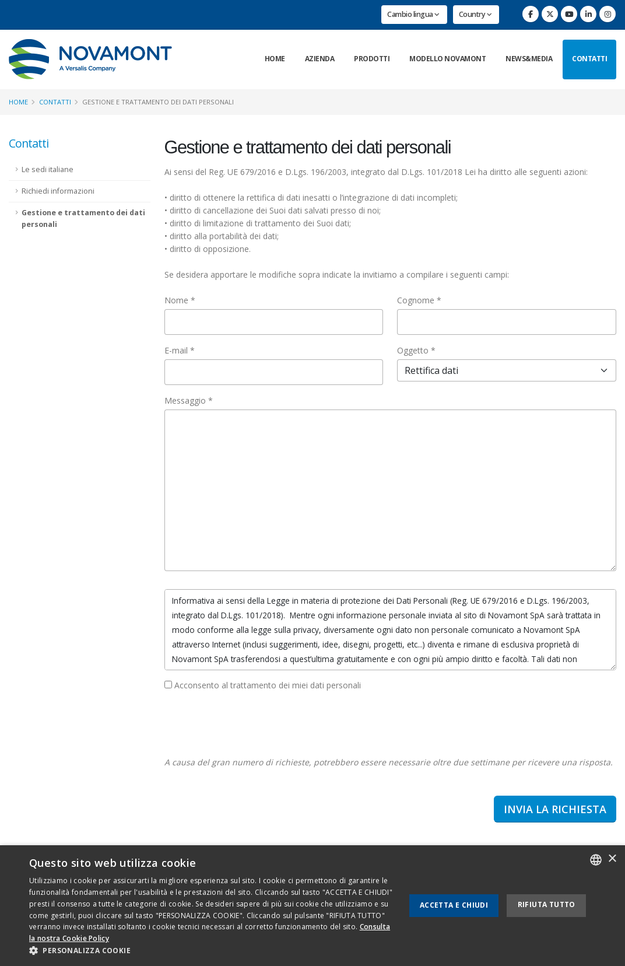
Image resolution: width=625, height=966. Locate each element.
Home (275, 59)
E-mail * (179, 350)
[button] (211, 950)
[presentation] (253, 724)
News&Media (528, 59)
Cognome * (419, 300)
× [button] (612, 859)
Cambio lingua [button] (413, 14)
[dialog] (312, 905)
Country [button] (475, 14)
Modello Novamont (447, 59)
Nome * (179, 300)
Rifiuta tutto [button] (546, 904)
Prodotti (371, 59)
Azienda (320, 59)
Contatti (589, 59)
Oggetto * (416, 350)
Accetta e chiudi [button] (454, 905)
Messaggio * (188, 400)
